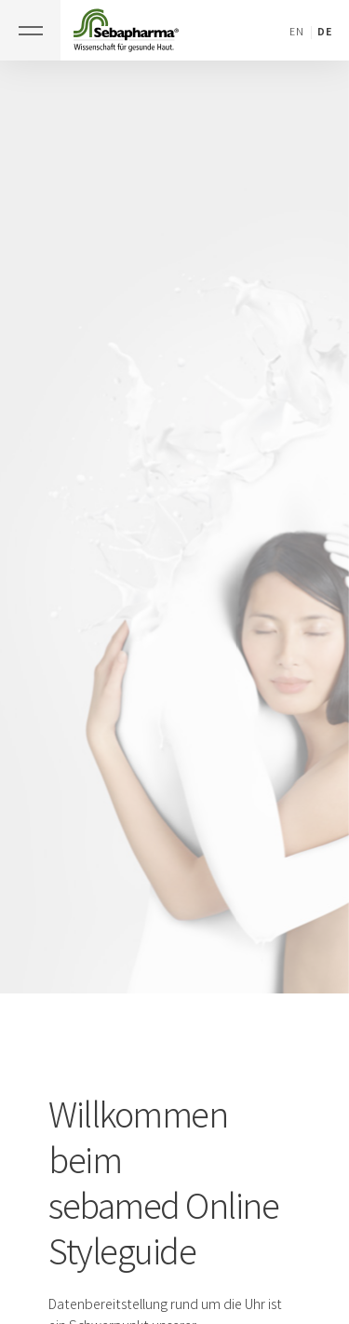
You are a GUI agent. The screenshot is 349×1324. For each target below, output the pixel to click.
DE (324, 31)
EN (296, 31)
